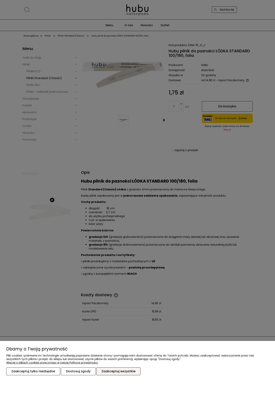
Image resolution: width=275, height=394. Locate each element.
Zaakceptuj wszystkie (118, 371)
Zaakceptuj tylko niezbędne (33, 371)
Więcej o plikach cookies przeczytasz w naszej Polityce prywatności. (52, 363)
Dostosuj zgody (78, 371)
